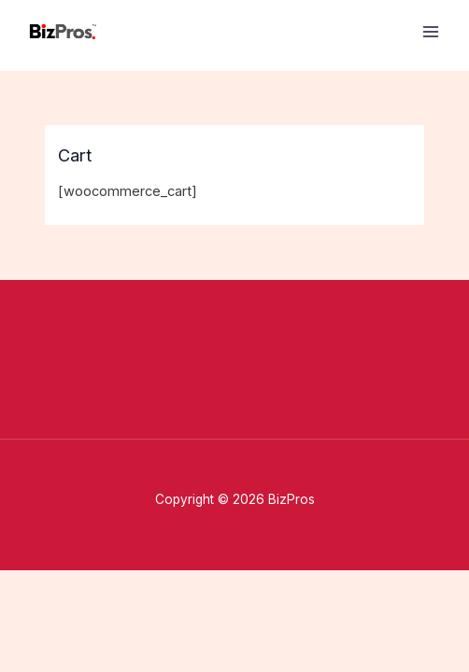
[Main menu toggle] (430, 31)
